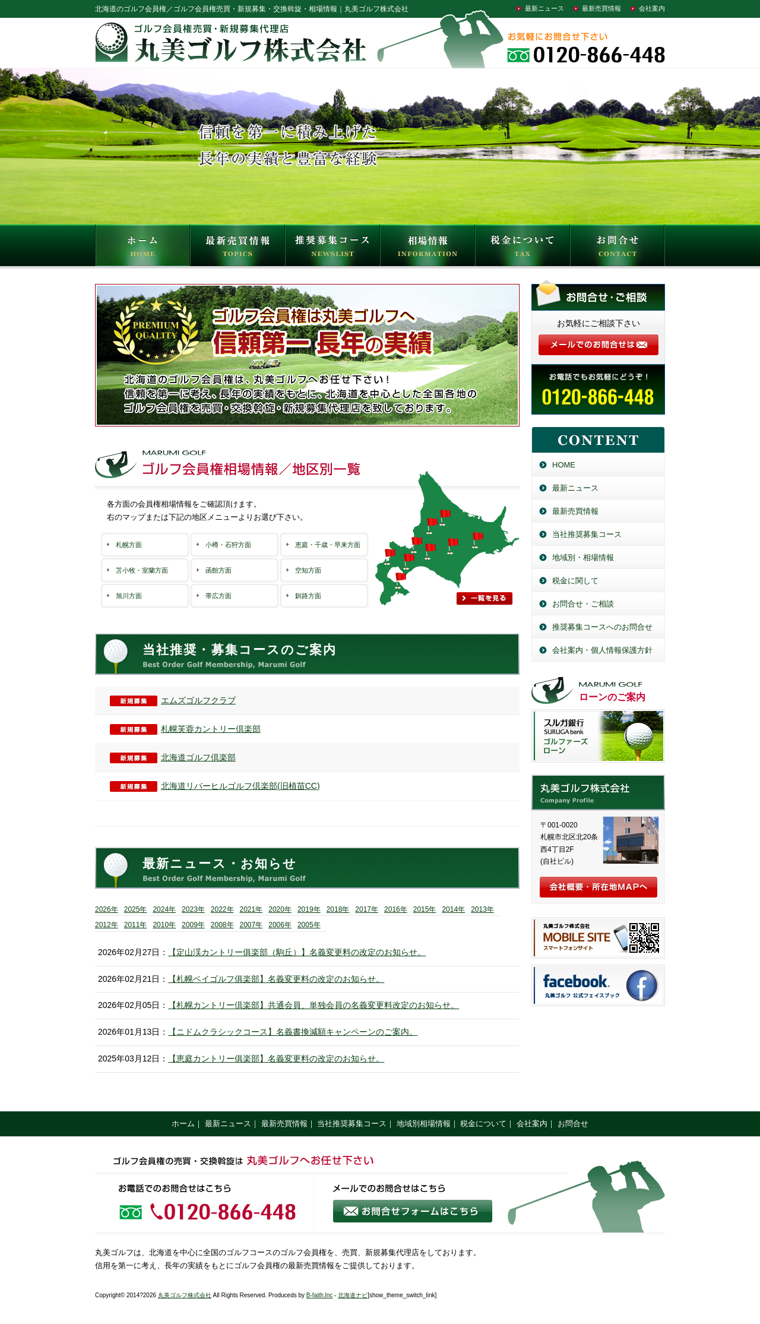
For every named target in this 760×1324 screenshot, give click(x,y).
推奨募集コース (332, 248)
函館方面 (218, 570)
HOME (142, 248)
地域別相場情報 (424, 1123)
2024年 (164, 909)
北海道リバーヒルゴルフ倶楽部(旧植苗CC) (215, 786)
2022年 (222, 909)
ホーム (183, 1123)
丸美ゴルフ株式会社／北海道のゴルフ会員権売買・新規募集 (598, 792)
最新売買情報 (601, 8)
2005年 (309, 925)
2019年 (309, 909)
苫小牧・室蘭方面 (142, 570)
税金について (522, 248)
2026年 (106, 909)
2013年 (482, 909)
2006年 (280, 925)
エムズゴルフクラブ (173, 700)
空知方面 (308, 570)
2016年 (395, 909)
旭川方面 (129, 595)
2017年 (366, 909)
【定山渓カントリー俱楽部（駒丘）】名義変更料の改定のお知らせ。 (297, 952)
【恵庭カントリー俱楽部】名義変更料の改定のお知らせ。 (276, 1058)
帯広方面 (218, 595)
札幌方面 (129, 544)
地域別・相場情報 (583, 557)
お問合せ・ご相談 (583, 603)
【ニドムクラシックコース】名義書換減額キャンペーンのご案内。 (292, 1032)
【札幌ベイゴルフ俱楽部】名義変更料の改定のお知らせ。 (276, 979)
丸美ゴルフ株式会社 (184, 1295)
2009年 (193, 925)
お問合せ (617, 248)
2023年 (193, 909)
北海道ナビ (353, 1295)
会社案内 (652, 8)
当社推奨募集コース (587, 534)
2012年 (106, 925)
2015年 (424, 909)
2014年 (453, 909)
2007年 (251, 925)
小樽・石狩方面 (228, 544)
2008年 (222, 925)
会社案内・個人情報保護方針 (602, 650)
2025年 (135, 909)
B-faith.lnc (319, 1295)
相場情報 (427, 248)
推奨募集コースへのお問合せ (602, 626)
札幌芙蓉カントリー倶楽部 (185, 729)
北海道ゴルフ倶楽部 (173, 757)
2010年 (164, 925)
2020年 (280, 909)
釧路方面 (308, 595)
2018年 (338, 909)
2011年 (135, 925)
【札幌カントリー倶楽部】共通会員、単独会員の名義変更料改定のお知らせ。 (313, 1005)
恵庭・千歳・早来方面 (327, 544)
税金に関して (575, 580)
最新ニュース (544, 8)
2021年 (251, 909)
